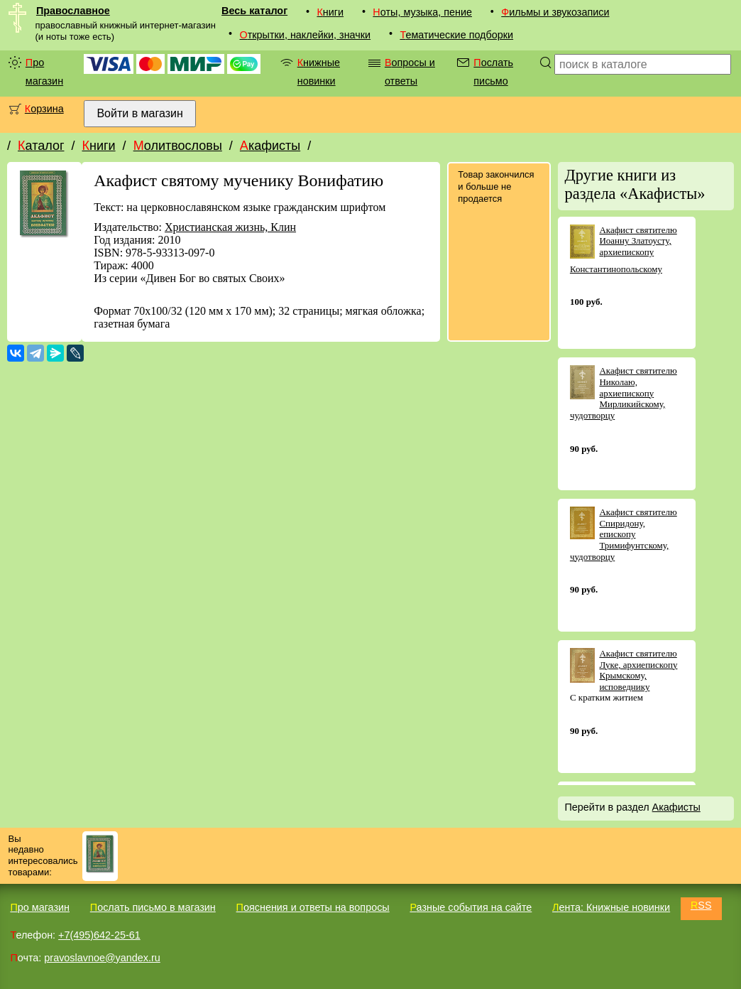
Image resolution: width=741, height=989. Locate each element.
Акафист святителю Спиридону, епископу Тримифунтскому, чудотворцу (623, 534)
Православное (73, 10)
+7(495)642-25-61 (99, 935)
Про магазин (44, 72)
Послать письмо (493, 72)
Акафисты (270, 146)
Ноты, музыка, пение (422, 12)
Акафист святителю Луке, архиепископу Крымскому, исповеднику (638, 670)
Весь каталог (254, 10)
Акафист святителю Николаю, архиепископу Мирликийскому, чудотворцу (623, 392)
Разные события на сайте (471, 907)
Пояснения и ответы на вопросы (313, 907)
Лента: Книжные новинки (611, 907)
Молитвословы (177, 146)
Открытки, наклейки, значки (305, 34)
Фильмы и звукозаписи (555, 12)
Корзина (44, 108)
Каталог (41, 146)
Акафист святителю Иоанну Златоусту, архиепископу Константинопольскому (623, 249)
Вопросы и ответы (410, 72)
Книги (330, 12)
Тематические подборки (456, 34)
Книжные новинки (318, 72)
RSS (701, 905)
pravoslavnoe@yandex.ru (102, 957)
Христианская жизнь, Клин (230, 227)
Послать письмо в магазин (153, 907)
